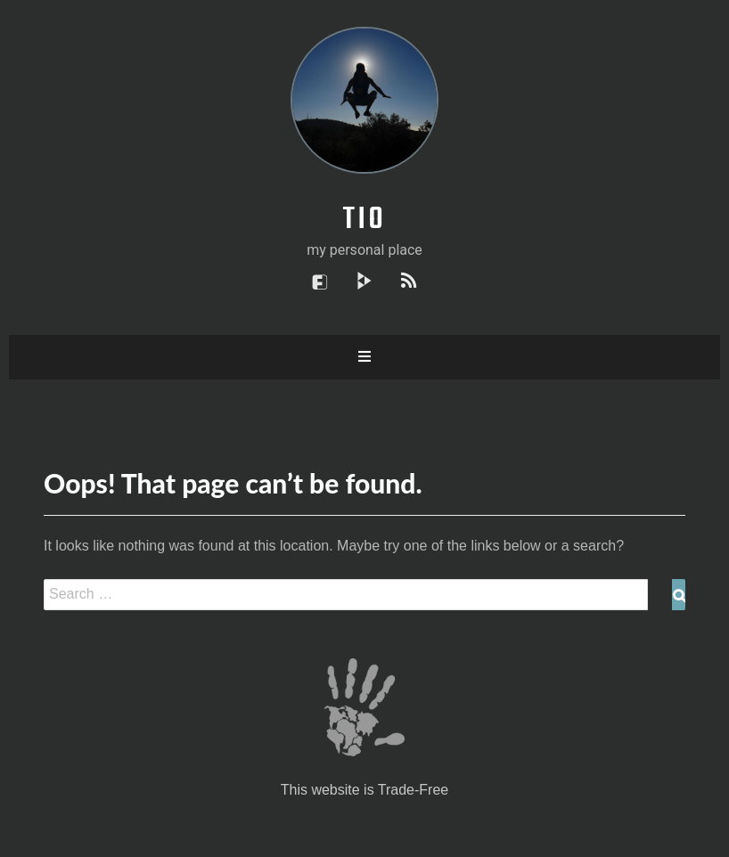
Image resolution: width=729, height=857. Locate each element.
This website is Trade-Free (365, 789)
